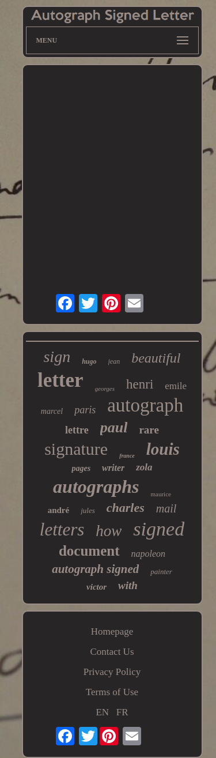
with (128, 585)
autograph (145, 405)
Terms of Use (112, 692)
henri (139, 384)
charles (126, 507)
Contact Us (112, 651)
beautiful (155, 357)
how (109, 531)
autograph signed (95, 569)
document (89, 551)
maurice (160, 494)
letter (60, 380)
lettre (77, 430)
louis (163, 449)
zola (144, 467)
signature (76, 448)
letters (62, 529)
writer (113, 468)
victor (96, 586)
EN (102, 712)
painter (161, 571)
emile (176, 385)
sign (56, 356)
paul (114, 427)
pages (80, 468)
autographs (96, 486)
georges (105, 388)
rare (148, 430)
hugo (89, 361)
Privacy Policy (112, 671)
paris (85, 410)
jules (88, 510)
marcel (52, 411)
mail (166, 508)
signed (158, 529)
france (127, 455)
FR (122, 712)
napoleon (148, 554)
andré (59, 510)
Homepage (112, 631)
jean (114, 361)
